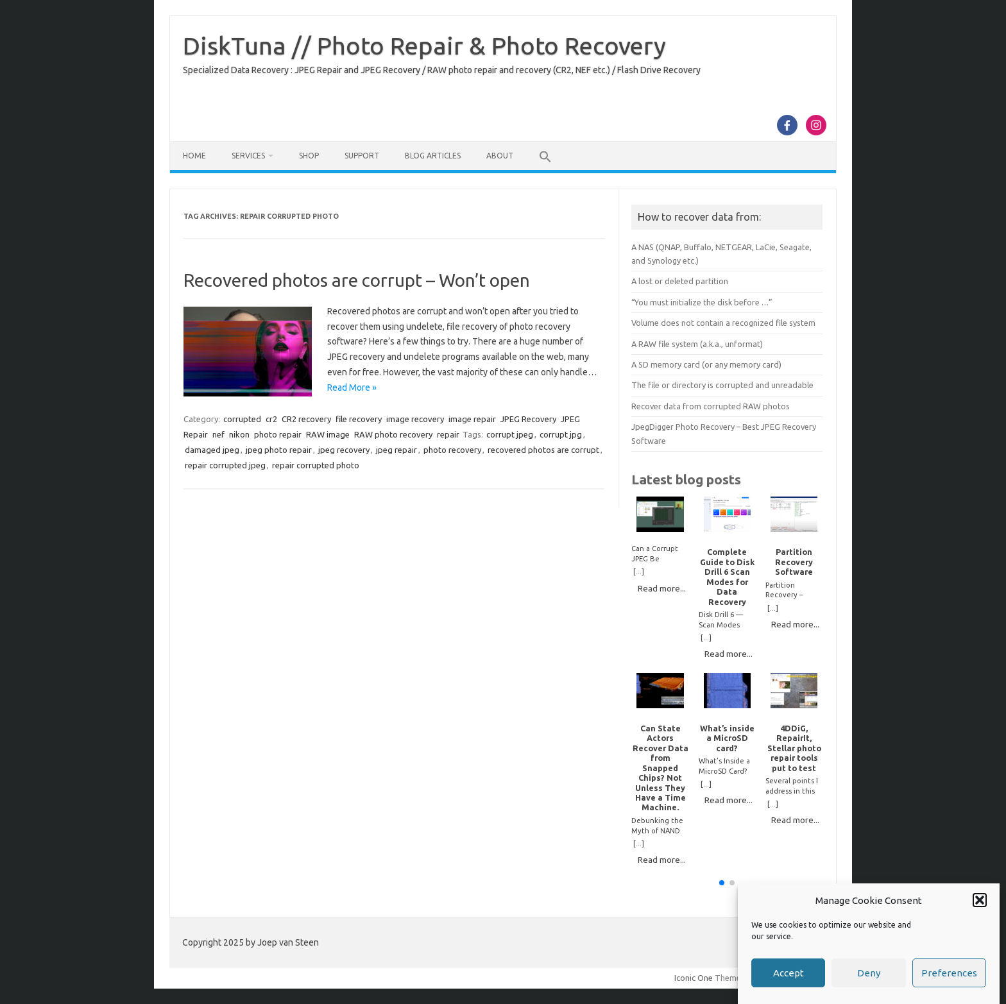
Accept (788, 972)
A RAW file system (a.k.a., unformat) (697, 343)
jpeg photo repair (279, 449)
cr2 (271, 418)
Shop (309, 155)
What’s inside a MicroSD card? (727, 738)
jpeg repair (396, 449)
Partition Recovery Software (794, 561)
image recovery (415, 418)
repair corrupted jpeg (225, 465)
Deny (868, 972)
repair (448, 434)
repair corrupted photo (315, 465)
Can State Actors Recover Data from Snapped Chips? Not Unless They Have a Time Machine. (660, 768)
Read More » (352, 387)
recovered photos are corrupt (543, 449)
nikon (239, 434)
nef (218, 434)
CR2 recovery (306, 418)
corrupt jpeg (509, 434)
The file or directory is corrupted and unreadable (722, 384)
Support (362, 155)
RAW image (328, 434)
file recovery (359, 418)
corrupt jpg (561, 434)
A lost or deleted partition (679, 281)
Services (248, 155)
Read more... (662, 588)
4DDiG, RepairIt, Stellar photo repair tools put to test (794, 748)
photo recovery (452, 449)
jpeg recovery (344, 449)
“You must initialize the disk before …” (701, 302)
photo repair (278, 434)
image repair (472, 418)
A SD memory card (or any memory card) (706, 364)
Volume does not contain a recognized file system (723, 322)
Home (194, 155)
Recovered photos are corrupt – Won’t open (356, 280)
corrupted (242, 418)
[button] (979, 900)
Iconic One (693, 977)
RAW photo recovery (393, 434)
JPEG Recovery (528, 418)
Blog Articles (433, 155)
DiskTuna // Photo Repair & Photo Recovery (424, 45)
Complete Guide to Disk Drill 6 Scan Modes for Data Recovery (727, 576)
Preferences (949, 972)
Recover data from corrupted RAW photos (710, 406)
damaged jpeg (212, 449)
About (499, 155)
